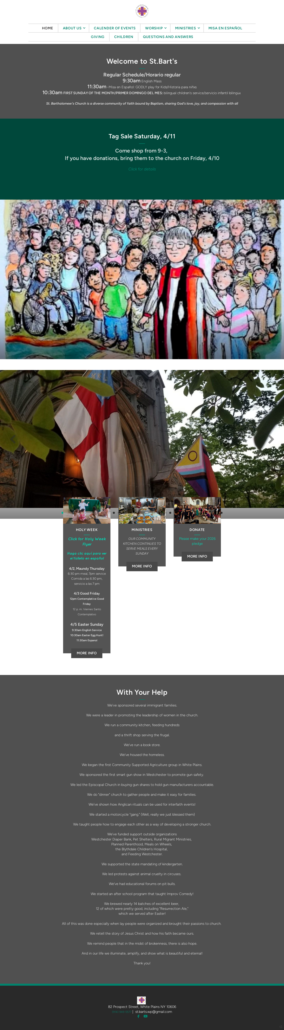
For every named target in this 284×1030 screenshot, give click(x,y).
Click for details (142, 169)
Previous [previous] (13, 439)
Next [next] (271, 439)
